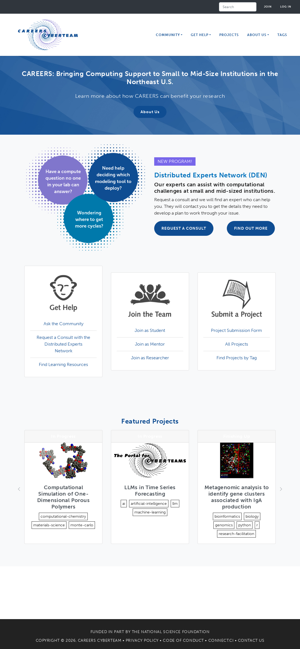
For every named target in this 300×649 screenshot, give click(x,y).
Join (268, 6)
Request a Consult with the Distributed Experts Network (63, 344)
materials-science (49, 525)
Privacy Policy (142, 640)
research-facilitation (236, 533)
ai (123, 503)
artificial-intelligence (149, 503)
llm (175, 503)
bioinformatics (227, 516)
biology (252, 516)
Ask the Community (64, 323)
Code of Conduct (183, 640)
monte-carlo (81, 525)
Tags (282, 35)
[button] (18, 489)
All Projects (236, 344)
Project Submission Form (236, 330)
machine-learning (150, 512)
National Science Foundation (175, 631)
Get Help (199, 35)
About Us (150, 112)
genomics (224, 525)
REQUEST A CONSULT (183, 228)
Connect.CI (221, 640)
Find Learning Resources (63, 364)
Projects (229, 35)
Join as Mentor (150, 344)
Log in (285, 6)
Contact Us (251, 640)
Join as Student (150, 330)
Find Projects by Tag (236, 357)
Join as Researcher (150, 357)
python (244, 525)
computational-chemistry (63, 516)
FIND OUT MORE (251, 228)
